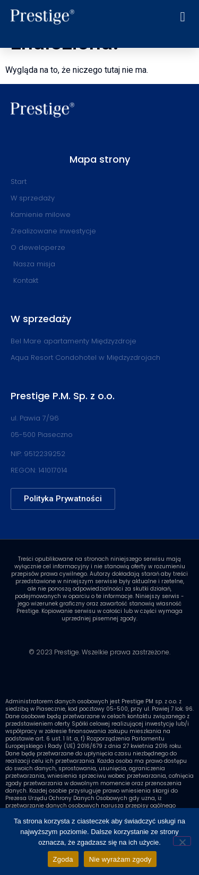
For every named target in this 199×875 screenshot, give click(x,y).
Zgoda (63, 859)
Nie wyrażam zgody (120, 859)
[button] (182, 17)
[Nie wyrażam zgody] (182, 841)
